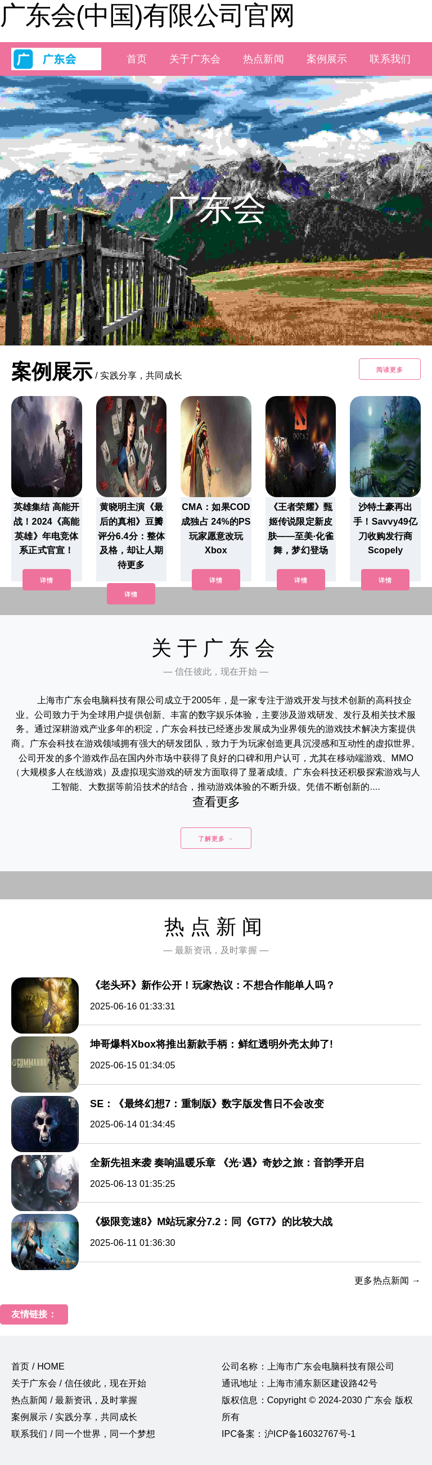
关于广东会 (194, 59)
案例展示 (327, 59)
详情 (46, 580)
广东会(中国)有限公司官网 (147, 15)
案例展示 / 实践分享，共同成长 (74, 1417)
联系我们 (390, 59)
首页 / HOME (38, 1366)
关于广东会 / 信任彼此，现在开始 (78, 1383)
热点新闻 (263, 59)
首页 (137, 59)
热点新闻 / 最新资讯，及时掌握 (74, 1400)
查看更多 (216, 802)
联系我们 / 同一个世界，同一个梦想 (83, 1434)
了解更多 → (216, 838)
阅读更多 (389, 369)
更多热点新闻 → (387, 1280)
